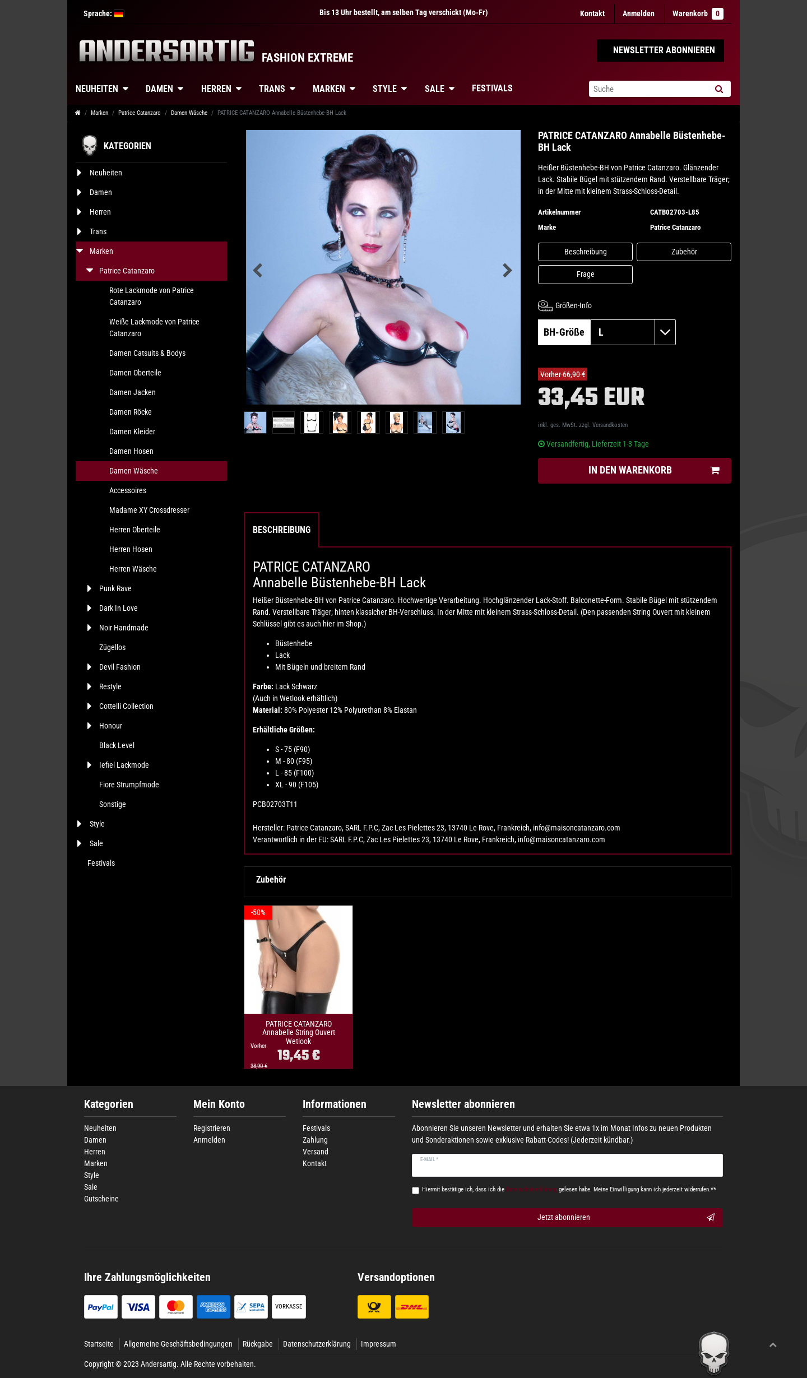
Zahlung (315, 1139)
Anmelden (209, 1139)
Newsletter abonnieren (463, 1104)
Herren (216, 88)
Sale (434, 88)
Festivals (492, 88)
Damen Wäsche (189, 113)
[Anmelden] (638, 14)
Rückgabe (258, 1343)
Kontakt (592, 13)
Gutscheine (101, 1198)
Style (385, 88)
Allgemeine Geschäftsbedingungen (178, 1343)
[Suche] (719, 89)
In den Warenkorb (653, 470)
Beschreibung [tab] (281, 530)
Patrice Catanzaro (139, 113)
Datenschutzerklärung (317, 1343)
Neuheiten (97, 88)
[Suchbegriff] (648, 89)
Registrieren (211, 1128)
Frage (586, 274)
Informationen (335, 1104)
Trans (272, 88)
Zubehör (684, 251)
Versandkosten (610, 425)
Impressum (378, 1343)
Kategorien (108, 1104)
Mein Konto (219, 1104)
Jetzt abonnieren (626, 1218)
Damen (159, 88)
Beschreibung (585, 251)
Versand (315, 1151)
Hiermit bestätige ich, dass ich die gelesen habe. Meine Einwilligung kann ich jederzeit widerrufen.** (569, 1189)
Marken (329, 88)
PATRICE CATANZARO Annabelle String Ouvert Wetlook (298, 1033)
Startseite (99, 1343)
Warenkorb (697, 14)
